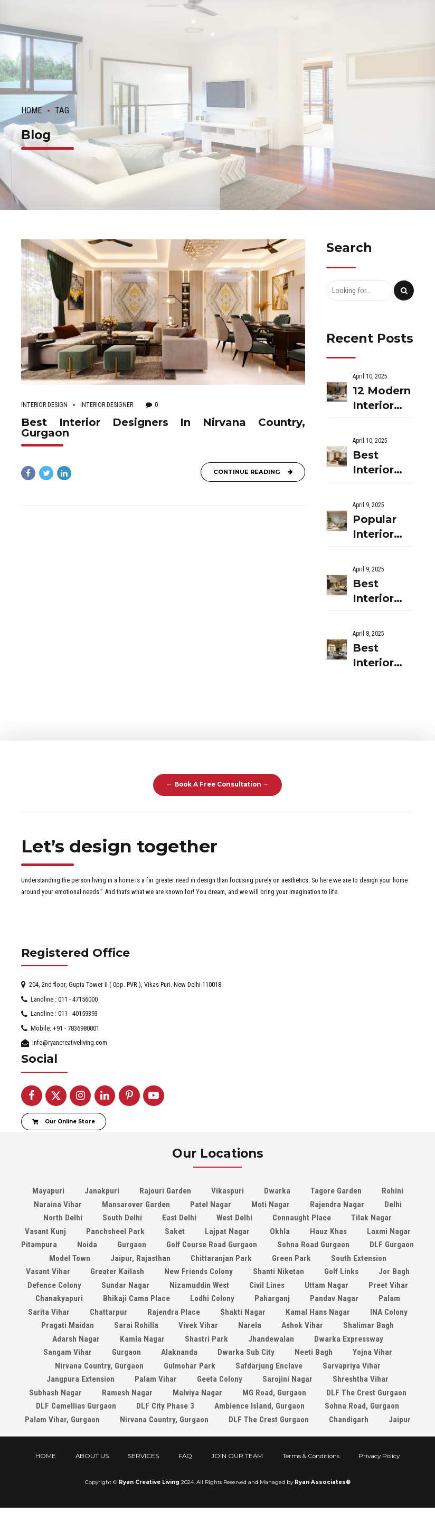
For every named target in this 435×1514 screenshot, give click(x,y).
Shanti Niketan (278, 1271)
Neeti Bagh (314, 1352)
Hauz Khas (328, 1231)
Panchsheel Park (115, 1231)
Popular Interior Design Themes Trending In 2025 (378, 527)
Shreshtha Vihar (361, 1379)
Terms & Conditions (310, 1456)
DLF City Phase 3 (165, 1406)
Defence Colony (54, 1285)
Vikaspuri (227, 1191)
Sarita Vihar (49, 1312)
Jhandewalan (271, 1339)
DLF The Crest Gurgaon (366, 1392)
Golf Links (341, 1271)
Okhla (280, 1231)
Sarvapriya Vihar (352, 1366)
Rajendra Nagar (337, 1204)
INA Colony (389, 1312)
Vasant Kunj (45, 1231)
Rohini (392, 1191)
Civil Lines (267, 1285)
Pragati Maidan (67, 1325)
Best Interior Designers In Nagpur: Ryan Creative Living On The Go (382, 463)
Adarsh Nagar (76, 1339)
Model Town (69, 1258)
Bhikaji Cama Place (136, 1298)
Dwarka (277, 1191)
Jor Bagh (394, 1271)
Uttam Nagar (326, 1285)
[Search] (404, 290)
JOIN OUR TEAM (237, 1456)
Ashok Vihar (302, 1325)
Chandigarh (348, 1419)
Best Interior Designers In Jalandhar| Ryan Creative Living (382, 656)
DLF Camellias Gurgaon (76, 1406)
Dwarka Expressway (348, 1339)
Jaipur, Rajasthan (140, 1258)
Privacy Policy (379, 1456)
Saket (175, 1231)
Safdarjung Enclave (268, 1366)
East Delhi (179, 1217)
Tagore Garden (336, 1191)
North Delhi (62, 1217)
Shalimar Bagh (368, 1325)
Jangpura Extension (80, 1379)
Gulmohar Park (189, 1366)
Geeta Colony (219, 1379)
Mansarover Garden (136, 1204)
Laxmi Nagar (389, 1231)
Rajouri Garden (165, 1191)
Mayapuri (48, 1191)
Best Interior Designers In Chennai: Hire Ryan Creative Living (381, 591)
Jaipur (400, 1419)
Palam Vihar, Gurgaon (62, 1419)
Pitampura (39, 1244)
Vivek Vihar (198, 1325)
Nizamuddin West (199, 1285)
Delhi (393, 1204)
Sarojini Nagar (287, 1379)
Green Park (291, 1258)
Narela (249, 1325)
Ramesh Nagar (127, 1392)
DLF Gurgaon (392, 1244)
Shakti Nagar (243, 1312)
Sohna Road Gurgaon (313, 1244)
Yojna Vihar (372, 1352)
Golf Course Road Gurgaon (211, 1244)
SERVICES (143, 1456)
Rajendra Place (173, 1312)
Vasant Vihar (48, 1271)
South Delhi (122, 1217)
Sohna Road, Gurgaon (362, 1406)
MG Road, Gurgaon (274, 1392)
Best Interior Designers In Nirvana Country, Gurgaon (163, 427)
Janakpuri (101, 1191)
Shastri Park (206, 1339)
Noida (87, 1244)
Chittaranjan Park (221, 1258)
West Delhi (234, 1217)
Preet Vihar (388, 1285)
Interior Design (44, 405)
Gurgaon (131, 1244)
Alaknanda (179, 1352)
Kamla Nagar (142, 1339)
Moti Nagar (270, 1204)
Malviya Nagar (197, 1392)
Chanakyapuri (59, 1298)
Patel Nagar (210, 1204)
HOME (45, 1456)
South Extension (358, 1258)
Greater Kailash (117, 1271)
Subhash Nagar (55, 1392)
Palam (389, 1298)
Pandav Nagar (334, 1298)
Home (31, 110)
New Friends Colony (198, 1271)
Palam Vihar (156, 1379)
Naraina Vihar (58, 1204)
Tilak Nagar (371, 1217)
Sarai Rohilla (136, 1325)
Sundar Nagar (125, 1285)
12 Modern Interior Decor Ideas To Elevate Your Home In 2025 (382, 398)
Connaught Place (301, 1217)
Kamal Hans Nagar (318, 1312)
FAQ (185, 1456)
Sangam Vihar (67, 1352)
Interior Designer (106, 405)
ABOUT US (92, 1456)
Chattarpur (108, 1312)
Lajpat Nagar (227, 1231)
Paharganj (272, 1298)
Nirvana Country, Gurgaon (99, 1366)
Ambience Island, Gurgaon (259, 1406)
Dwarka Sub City (246, 1352)
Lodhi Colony (212, 1298)
